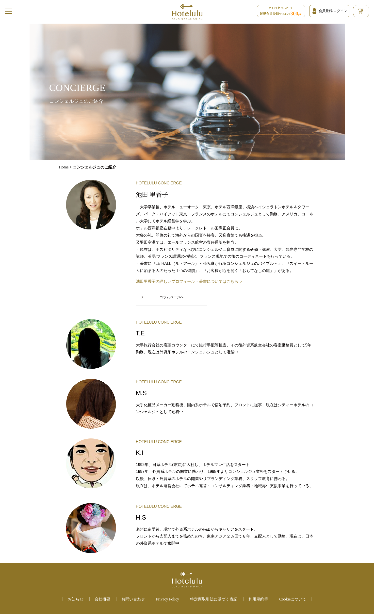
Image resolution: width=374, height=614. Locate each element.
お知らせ (75, 599)
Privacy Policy (167, 599)
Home (64, 167)
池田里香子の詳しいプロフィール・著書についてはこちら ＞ (189, 281)
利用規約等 (258, 599)
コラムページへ (172, 297)
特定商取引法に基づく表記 (213, 599)
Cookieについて (292, 599)
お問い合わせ (133, 599)
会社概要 (102, 599)
